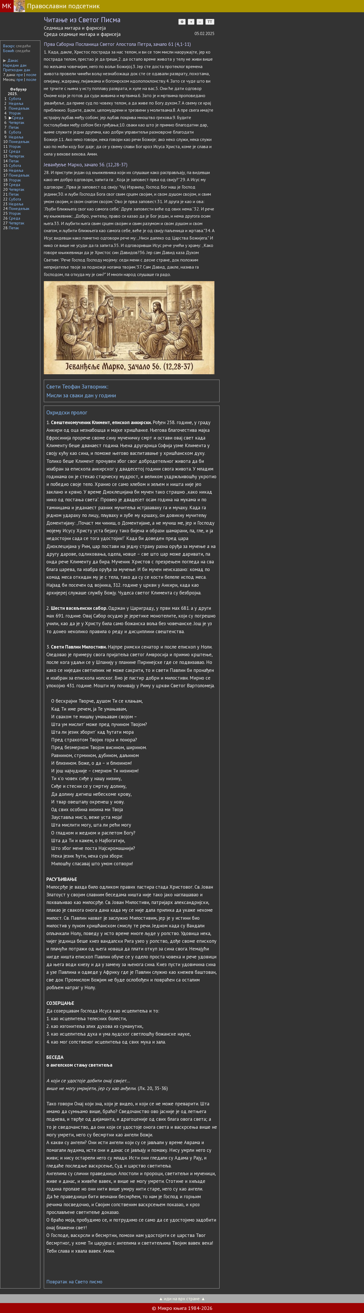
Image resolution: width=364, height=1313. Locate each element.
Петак (14, 127)
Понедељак (19, 108)
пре (19, 74)
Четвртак (16, 122)
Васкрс (9, 45)
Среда (17, 117)
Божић (8, 50)
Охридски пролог (66, 412)
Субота (15, 98)
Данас (10, 60)
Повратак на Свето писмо (74, 1282)
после (31, 74)
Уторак (15, 113)
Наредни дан (14, 65)
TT (210, 22)
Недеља (16, 103)
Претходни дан (16, 69)
